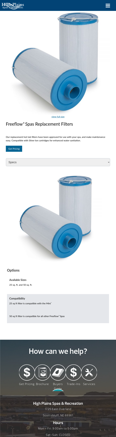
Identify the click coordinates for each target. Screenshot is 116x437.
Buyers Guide (58, 386)
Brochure (42, 384)
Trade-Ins (73, 384)
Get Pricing (14, 148)
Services (89, 384)
